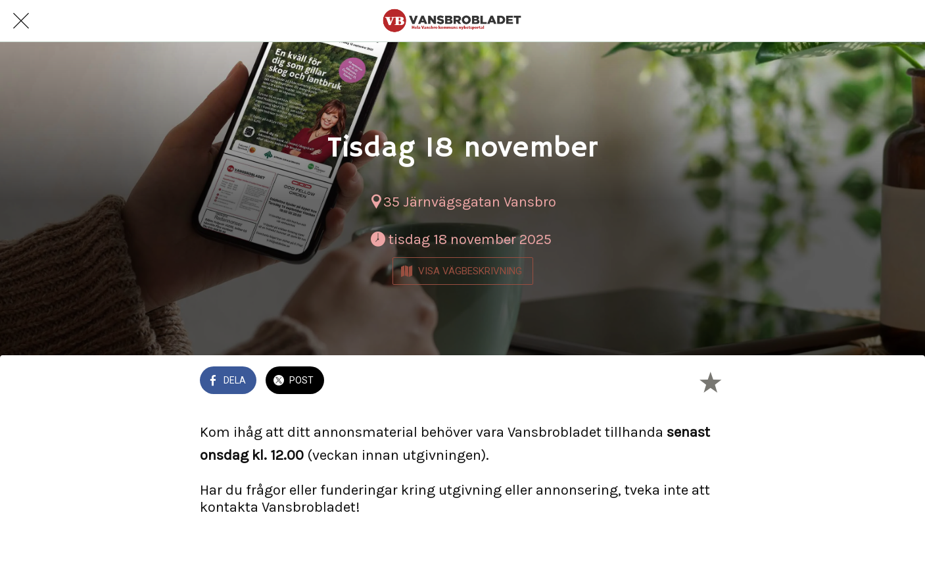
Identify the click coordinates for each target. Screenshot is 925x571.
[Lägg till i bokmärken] (710, 381)
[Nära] (21, 21)
